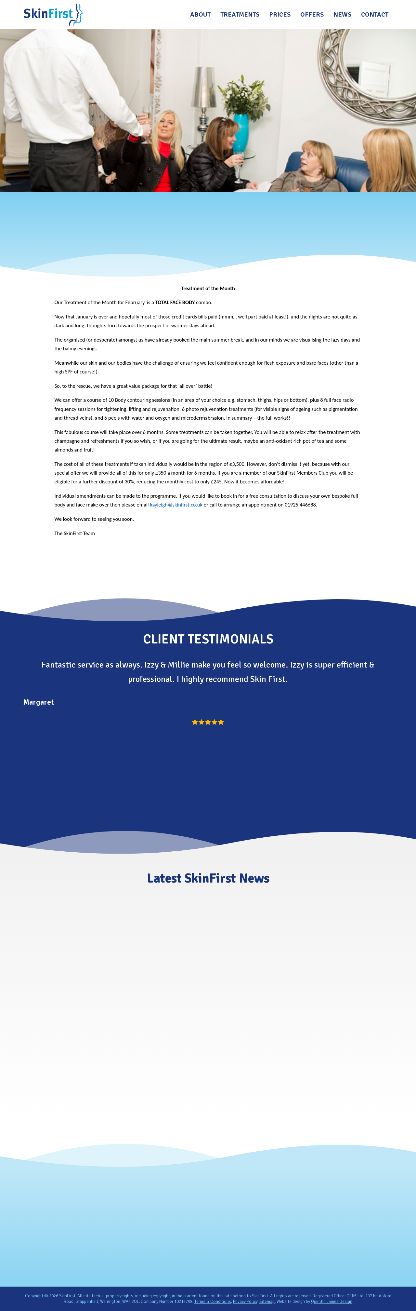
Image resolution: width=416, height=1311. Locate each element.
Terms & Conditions (212, 1301)
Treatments (239, 14)
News (342, 14)
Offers (312, 14)
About (200, 14)
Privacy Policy (245, 1301)
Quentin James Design (331, 1301)
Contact (374, 14)
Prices (280, 14)
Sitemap (267, 1301)
